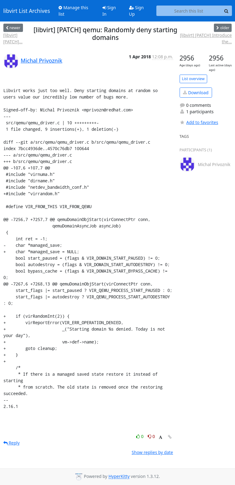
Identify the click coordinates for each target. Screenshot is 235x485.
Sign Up (136, 11)
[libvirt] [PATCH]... (13, 38)
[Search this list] (188, 11)
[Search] (226, 11)
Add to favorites (199, 122)
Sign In (109, 11)
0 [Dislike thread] (151, 436)
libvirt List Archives (26, 10)
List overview (193, 78)
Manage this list (73, 11)
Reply (11, 443)
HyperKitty (118, 476)
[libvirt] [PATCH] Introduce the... (206, 38)
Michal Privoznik (41, 60)
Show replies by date (152, 452)
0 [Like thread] (140, 436)
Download (195, 92)
